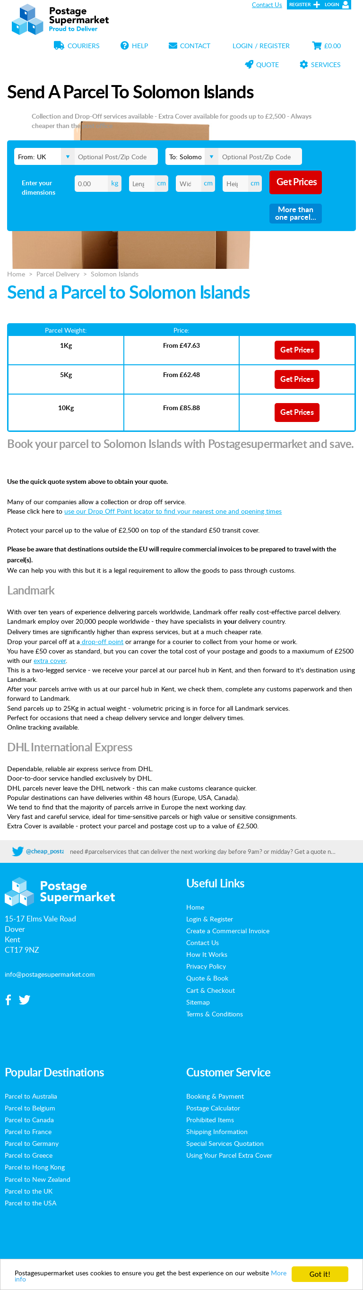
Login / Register (261, 45)
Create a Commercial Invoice (227, 930)
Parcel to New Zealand (37, 1179)
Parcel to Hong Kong (35, 1166)
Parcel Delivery (57, 273)
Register (300, 4)
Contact (189, 45)
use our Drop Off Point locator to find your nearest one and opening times (173, 511)
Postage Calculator (213, 1107)
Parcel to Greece (28, 1155)
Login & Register (209, 918)
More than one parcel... (295, 213)
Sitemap (198, 1001)
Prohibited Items (210, 1119)
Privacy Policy (206, 966)
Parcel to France (28, 1131)
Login (332, 4)
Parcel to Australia (31, 1096)
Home (16, 273)
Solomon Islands (114, 273)
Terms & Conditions (214, 1013)
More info (75, 1278)
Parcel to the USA (30, 1202)
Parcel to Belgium (30, 1107)
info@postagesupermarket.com (50, 974)
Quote (262, 64)
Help (134, 45)
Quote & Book (207, 977)
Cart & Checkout (210, 990)
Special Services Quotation (225, 1143)
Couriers (77, 45)
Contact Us (267, 4)
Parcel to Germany (32, 1143)
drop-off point (101, 641)
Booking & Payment (215, 1096)
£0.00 (326, 45)
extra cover (50, 660)
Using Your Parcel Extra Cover (229, 1155)
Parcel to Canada (29, 1119)
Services (320, 64)
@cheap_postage (49, 851)
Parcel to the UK (28, 1190)
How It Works (206, 954)
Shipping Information (217, 1131)
